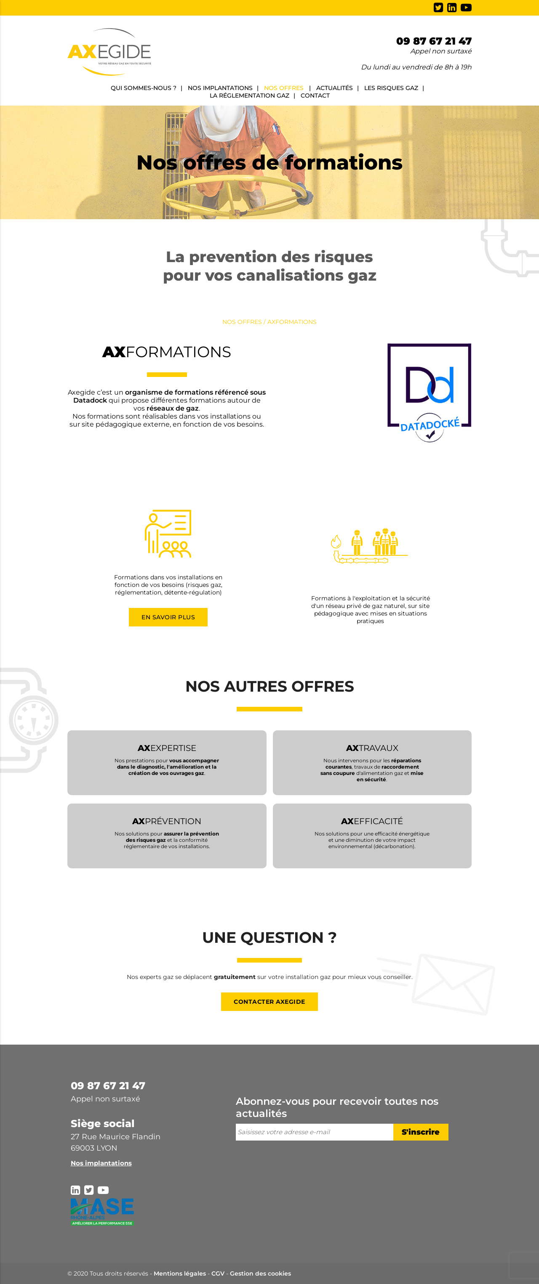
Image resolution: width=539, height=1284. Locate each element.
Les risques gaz (391, 88)
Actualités (334, 88)
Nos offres (284, 88)
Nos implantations (220, 88)
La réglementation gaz (249, 95)
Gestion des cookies (260, 1273)
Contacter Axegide (269, 1001)
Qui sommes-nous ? (143, 88)
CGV (217, 1273)
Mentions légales (180, 1273)
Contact (315, 95)
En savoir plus (168, 617)
